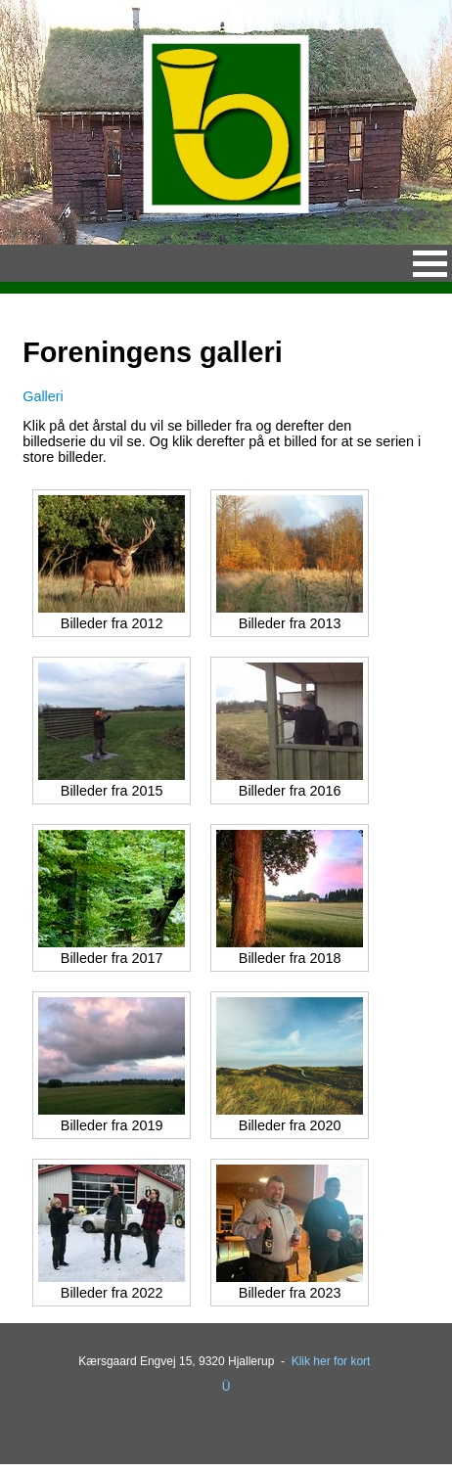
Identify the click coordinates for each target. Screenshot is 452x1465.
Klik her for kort (331, 1361)
